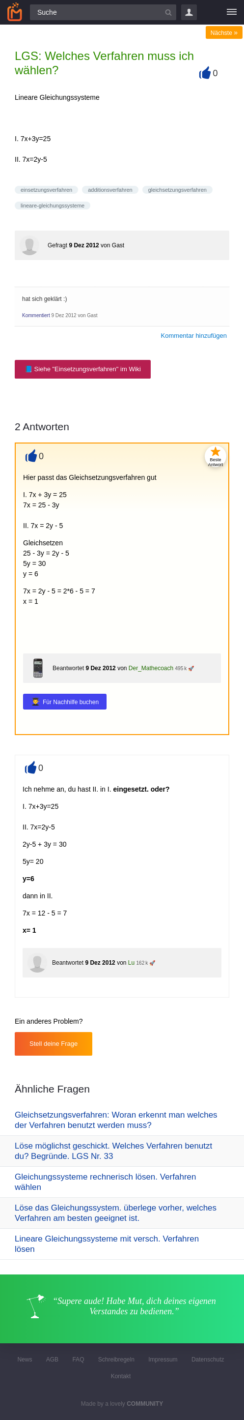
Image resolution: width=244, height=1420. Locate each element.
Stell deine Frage (53, 1043)
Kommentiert (36, 315)
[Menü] (232, 12)
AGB (52, 1359)
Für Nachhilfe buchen (71, 702)
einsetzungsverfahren (46, 190)
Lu (131, 962)
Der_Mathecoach (151, 668)
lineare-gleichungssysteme (52, 205)
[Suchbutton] (168, 12)
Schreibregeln (116, 1359)
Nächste (224, 33)
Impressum (162, 1359)
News (24, 1359)
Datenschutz (207, 1359)
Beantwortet (68, 668)
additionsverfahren (110, 190)
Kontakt (121, 1376)
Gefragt (57, 245)
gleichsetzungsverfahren (177, 190)
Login (189, 12)
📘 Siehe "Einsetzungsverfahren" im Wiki (83, 369)
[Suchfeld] (103, 12)
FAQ (78, 1359)
